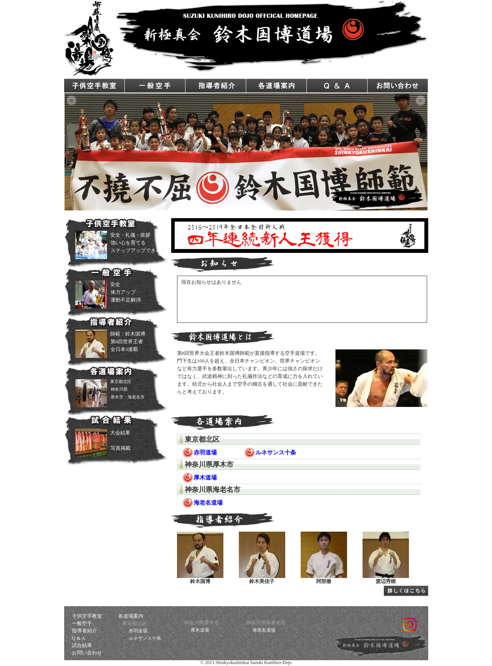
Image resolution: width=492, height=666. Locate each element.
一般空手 (155, 86)
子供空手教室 (94, 86)
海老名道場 (264, 630)
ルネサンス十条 (145, 638)
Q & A (337, 86)
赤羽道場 (138, 631)
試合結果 (82, 645)
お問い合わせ (398, 86)
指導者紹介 (216, 86)
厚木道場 (200, 630)
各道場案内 (276, 86)
